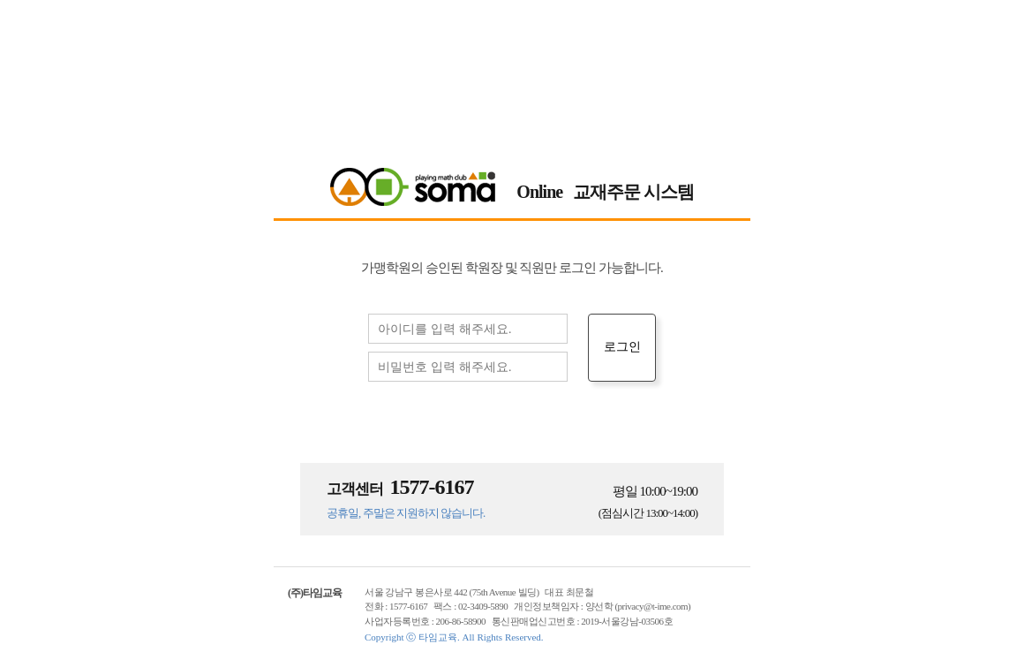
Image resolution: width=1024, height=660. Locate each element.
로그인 (622, 346)
